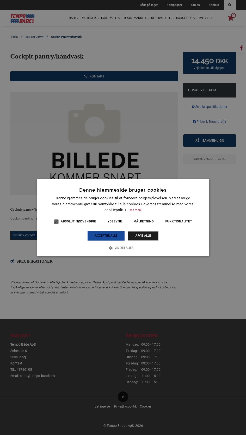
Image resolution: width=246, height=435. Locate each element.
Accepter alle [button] (106, 236)
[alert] (123, 217)
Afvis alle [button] (143, 236)
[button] (122, 247)
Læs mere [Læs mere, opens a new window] (135, 210)
